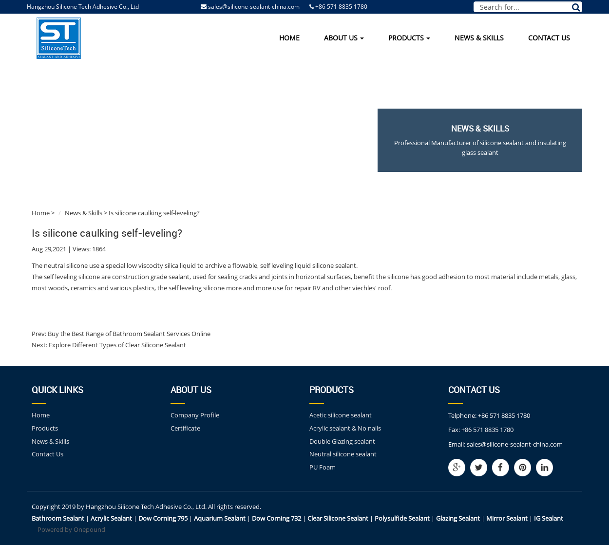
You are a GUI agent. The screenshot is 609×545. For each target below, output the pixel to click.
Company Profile (195, 415)
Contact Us (549, 37)
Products (409, 37)
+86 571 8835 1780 (504, 415)
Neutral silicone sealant (343, 454)
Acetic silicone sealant (340, 415)
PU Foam (322, 467)
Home (289, 37)
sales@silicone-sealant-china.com (254, 6)
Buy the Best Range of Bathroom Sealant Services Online (128, 333)
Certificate (185, 428)
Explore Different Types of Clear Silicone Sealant (116, 344)
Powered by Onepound (71, 529)
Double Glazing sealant (342, 441)
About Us (344, 37)
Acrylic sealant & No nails (345, 428)
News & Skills (479, 37)
